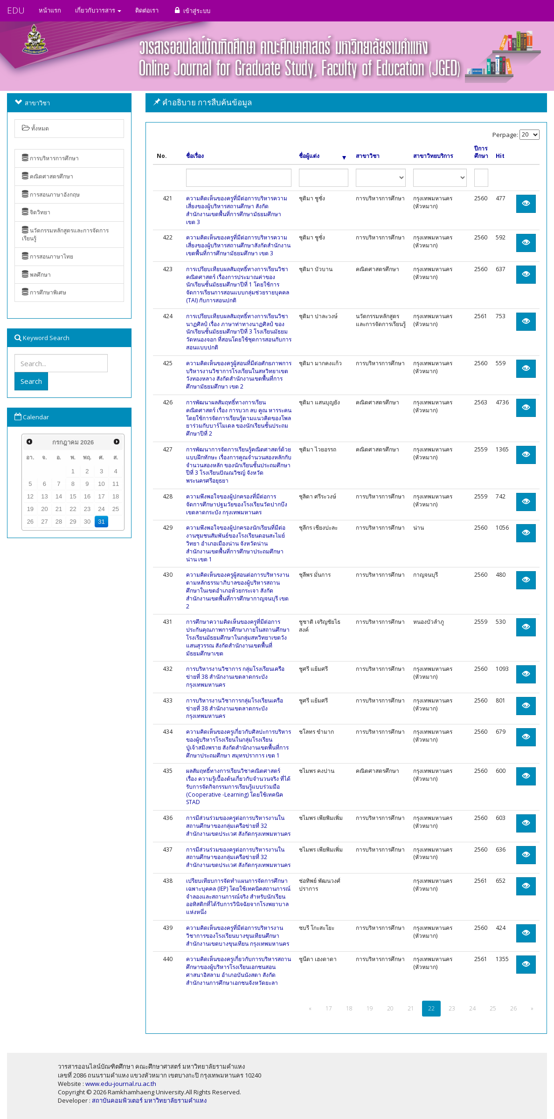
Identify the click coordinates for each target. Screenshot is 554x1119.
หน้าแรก (50, 10)
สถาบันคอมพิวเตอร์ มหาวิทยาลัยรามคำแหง (149, 1100)
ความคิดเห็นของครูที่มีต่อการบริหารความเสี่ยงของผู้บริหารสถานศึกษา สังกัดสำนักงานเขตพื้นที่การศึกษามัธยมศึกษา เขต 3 (236, 209)
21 (58, 508)
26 (30, 521)
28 (58, 521)
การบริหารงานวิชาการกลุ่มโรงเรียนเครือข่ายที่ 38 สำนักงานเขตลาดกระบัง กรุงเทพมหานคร (234, 708)
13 (44, 496)
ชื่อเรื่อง (195, 156)
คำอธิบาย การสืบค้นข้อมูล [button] (202, 102)
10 (101, 483)
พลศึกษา (36, 275)
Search (31, 381)
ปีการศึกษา (481, 152)
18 (115, 496)
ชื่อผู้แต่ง (322, 156)
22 (72, 508)
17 (101, 496)
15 (72, 496)
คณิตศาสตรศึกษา (47, 176)
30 (87, 521)
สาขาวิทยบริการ (433, 156)
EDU (16, 10)
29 (72, 521)
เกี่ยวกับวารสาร (98, 10)
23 (87, 508)
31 (101, 521)
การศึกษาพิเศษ (44, 292)
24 (101, 508)
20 (44, 508)
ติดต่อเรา (147, 10)
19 (30, 508)
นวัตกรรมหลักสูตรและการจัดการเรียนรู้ (65, 234)
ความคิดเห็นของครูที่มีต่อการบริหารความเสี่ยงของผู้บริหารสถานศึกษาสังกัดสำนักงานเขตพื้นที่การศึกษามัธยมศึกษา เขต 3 (238, 245)
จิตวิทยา (36, 212)
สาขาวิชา (368, 156)
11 (115, 483)
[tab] (346, 103)
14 (58, 496)
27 (44, 521)
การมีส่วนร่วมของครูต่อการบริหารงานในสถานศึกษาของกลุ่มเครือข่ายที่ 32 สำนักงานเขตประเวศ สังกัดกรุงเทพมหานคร (238, 826)
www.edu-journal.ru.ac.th (120, 1083)
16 (87, 496)
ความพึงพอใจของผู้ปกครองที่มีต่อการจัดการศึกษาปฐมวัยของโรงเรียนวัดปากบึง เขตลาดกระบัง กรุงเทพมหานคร (236, 504)
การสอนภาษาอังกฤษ (51, 194)
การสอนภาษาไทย (47, 256)
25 (115, 508)
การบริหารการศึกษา (50, 158)
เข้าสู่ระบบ (191, 10)
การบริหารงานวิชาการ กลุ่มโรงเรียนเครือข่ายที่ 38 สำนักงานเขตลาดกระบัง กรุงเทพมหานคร (235, 677)
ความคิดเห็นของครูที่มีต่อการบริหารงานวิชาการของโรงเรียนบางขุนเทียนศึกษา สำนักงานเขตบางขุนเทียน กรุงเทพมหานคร (237, 936)
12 (30, 496)
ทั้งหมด (35, 128)
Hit (500, 156)
